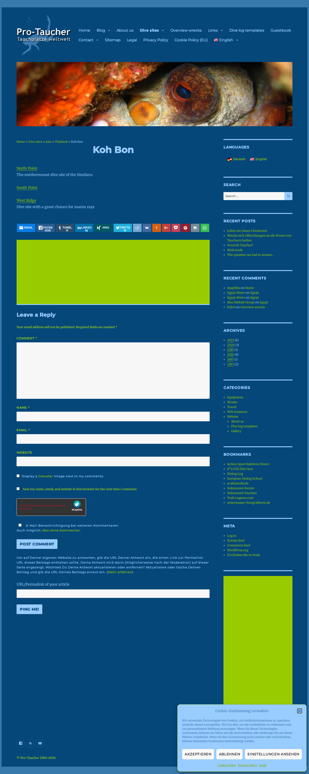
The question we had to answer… (250, 255)
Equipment (235, 397)
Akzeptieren (198, 754)
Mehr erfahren (120, 572)
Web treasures (237, 412)
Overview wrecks (186, 30)
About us (125, 30)
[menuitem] (226, 40)
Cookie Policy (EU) (191, 40)
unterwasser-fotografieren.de (248, 503)
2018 (230, 355)
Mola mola (235, 250)
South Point (27, 187)
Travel (231, 407)
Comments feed (238, 545)
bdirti (231, 307)
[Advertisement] (114, 272)
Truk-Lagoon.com (240, 498)
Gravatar (45, 476)
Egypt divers (236, 293)
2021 (230, 340)
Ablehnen (229, 754)
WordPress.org (237, 550)
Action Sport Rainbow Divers (248, 464)
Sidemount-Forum (240, 488)
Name (23, 408)
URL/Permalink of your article (43, 584)
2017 (230, 359)
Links (213, 30)
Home (84, 30)
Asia (49, 141)
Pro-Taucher (29, 758)
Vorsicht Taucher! (240, 245)
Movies (232, 402)
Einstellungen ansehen (273, 754)
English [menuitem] (261, 159)
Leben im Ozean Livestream (247, 231)
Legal (262, 765)
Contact (86, 40)
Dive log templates (246, 30)
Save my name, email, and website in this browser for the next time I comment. (80, 489)
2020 (231, 345)
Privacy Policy (247, 765)
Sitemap (112, 40)
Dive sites (149, 30)
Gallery (236, 431)
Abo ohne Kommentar (61, 530)
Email (23, 430)
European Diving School (244, 479)
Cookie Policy (227, 765)
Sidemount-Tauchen (242, 493)
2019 (230, 350)
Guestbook (281, 30)
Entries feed (235, 540)
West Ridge (26, 200)
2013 (230, 364)
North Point (27, 168)
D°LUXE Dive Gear (240, 469)
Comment (27, 338)
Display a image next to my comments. (63, 476)
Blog (101, 30)
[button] (299, 711)
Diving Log (235, 474)
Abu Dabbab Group (240, 302)
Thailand (61, 141)
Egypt (254, 293)
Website (24, 452)
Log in (231, 536)
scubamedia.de (238, 483)
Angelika (233, 288)
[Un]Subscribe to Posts (243, 555)
